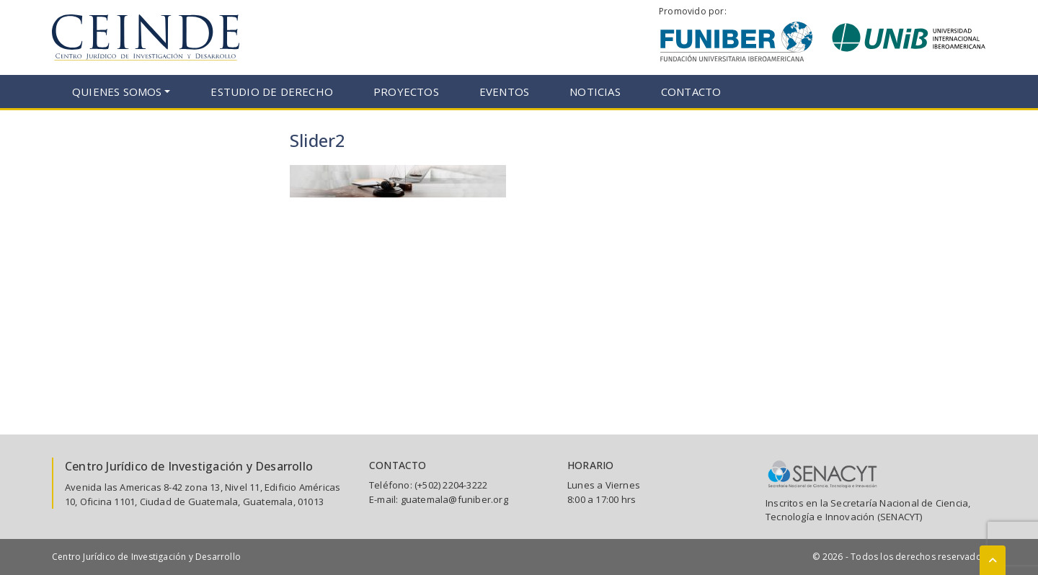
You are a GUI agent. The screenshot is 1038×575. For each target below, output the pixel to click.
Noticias (595, 91)
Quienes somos (117, 91)
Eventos (504, 91)
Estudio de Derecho (271, 91)
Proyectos (406, 91)
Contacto (691, 91)
